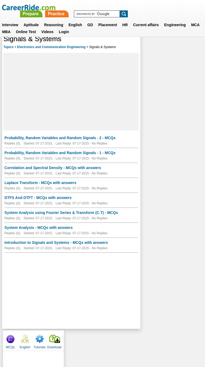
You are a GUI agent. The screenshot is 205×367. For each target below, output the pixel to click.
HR (125, 18)
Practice (131, 7)
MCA (195, 18)
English (75, 18)
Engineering (175, 18)
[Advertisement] (71, 91)
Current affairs (146, 18)
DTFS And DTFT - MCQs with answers (38, 198)
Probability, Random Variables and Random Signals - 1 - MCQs (60, 153)
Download (192, 48)
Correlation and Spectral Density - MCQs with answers (53, 168)
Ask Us (122, 339)
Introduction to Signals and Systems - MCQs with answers (56, 242)
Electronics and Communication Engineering (51, 47)
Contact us (75, 339)
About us (54, 339)
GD (90, 18)
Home (36, 339)
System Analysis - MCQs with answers (39, 227)
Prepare (106, 7)
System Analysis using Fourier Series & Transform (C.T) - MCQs (61, 212)
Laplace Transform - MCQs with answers (40, 183)
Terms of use (100, 339)
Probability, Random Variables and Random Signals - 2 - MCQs (60, 138)
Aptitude (31, 18)
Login (64, 25)
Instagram (161, 339)
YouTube (140, 339)
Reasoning (53, 18)
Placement (107, 18)
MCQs (148, 48)
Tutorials (178, 48)
